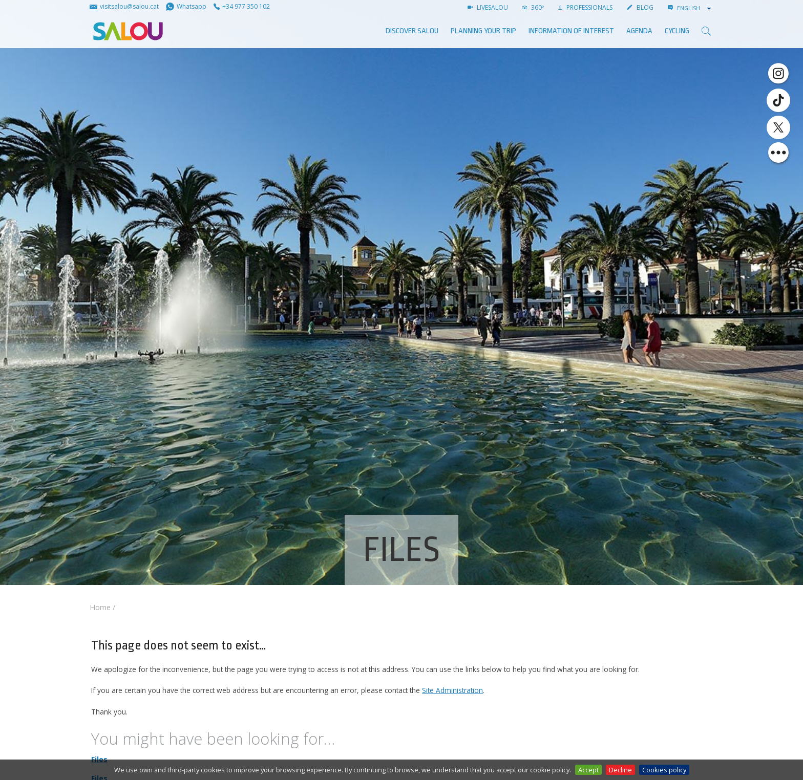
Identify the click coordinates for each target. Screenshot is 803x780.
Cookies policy (664, 769)
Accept (588, 769)
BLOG (640, 7)
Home (100, 607)
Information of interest (571, 31)
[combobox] (695, 8)
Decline (620, 769)
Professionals (585, 7)
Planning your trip (483, 31)
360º (533, 7)
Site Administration (452, 690)
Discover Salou (412, 31)
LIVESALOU (488, 7)
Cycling (677, 31)
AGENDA (639, 31)
